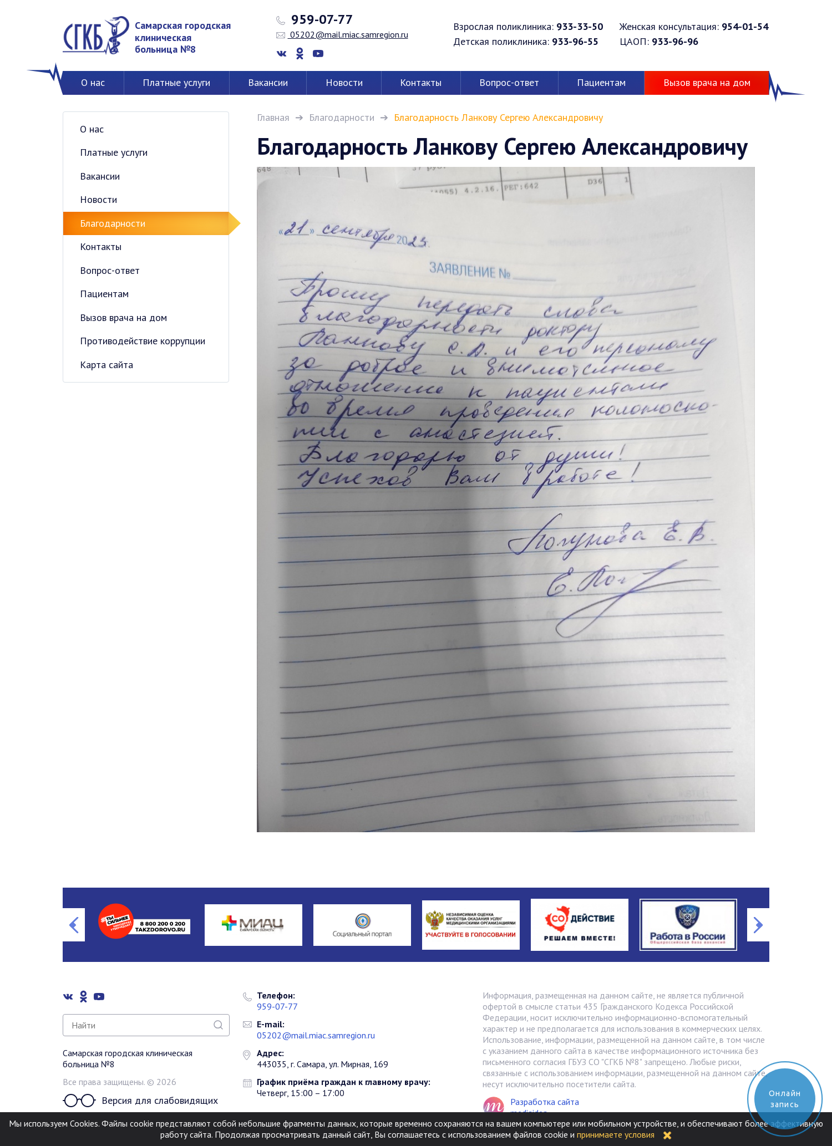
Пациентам (601, 82)
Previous (74, 924)
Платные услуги (176, 82)
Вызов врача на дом (706, 82)
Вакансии (268, 82)
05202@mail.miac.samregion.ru (342, 34)
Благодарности (341, 117)
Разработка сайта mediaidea (544, 1107)
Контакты (421, 82)
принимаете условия (616, 1134)
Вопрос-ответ (509, 82)
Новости (344, 82)
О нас (93, 82)
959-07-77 (314, 19)
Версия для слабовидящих (140, 1100)
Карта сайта (106, 364)
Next (758, 924)
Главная (273, 117)
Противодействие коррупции (142, 340)
